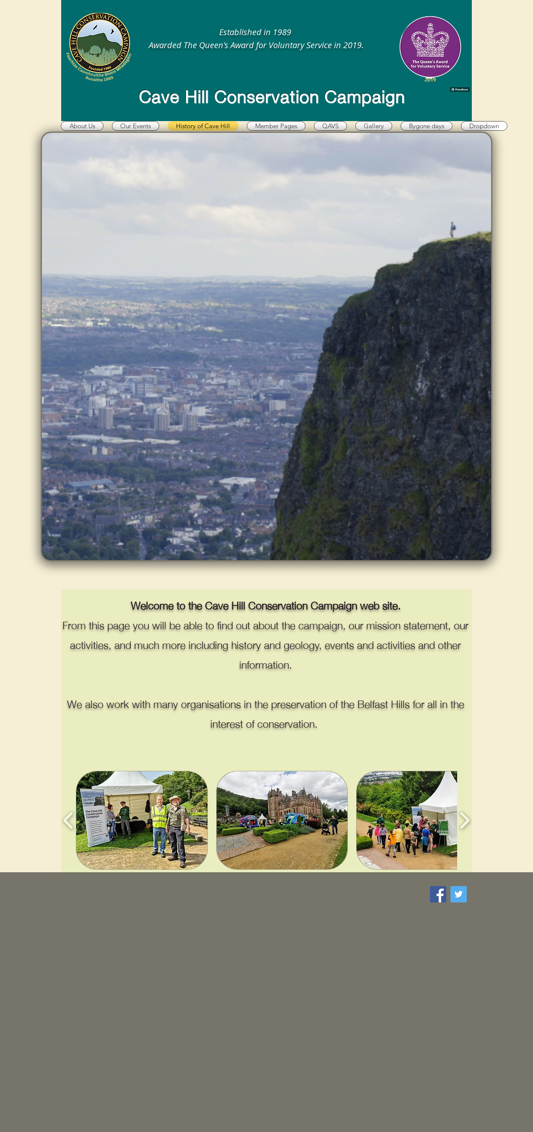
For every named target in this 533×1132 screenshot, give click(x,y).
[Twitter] (458, 894)
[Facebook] (438, 894)
